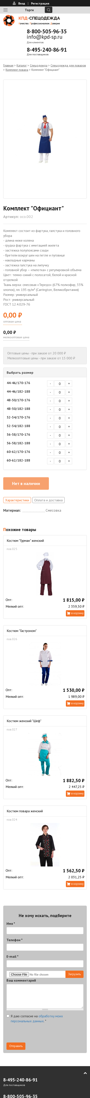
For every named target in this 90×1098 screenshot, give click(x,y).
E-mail (12, 956)
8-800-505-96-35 (47, 31)
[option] (45, 139)
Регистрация (40, 3)
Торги (29, 10)
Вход (21, 3)
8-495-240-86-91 (47, 49)
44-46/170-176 (18, 383)
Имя (10, 923)
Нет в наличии (26, 483)
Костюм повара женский (25, 811)
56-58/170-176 (18, 434)
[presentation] (39, 1034)
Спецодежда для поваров (68, 65)
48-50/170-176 (18, 400)
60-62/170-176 (18, 451)
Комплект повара (17, 70)
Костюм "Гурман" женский (25, 540)
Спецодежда (38, 65)
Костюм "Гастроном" (22, 631)
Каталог (22, 65)
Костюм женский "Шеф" (24, 721)
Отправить (16, 1046)
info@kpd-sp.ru (44, 36)
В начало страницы (82, 1073)
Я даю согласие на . (34, 1018)
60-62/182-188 (18, 460)
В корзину (77, 613)
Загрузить (74, 974)
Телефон (14, 940)
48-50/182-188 (18, 408)
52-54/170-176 (18, 417)
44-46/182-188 (18, 391)
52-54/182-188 (18, 426)
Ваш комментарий (21, 980)
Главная (8, 65)
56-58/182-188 (18, 443)
